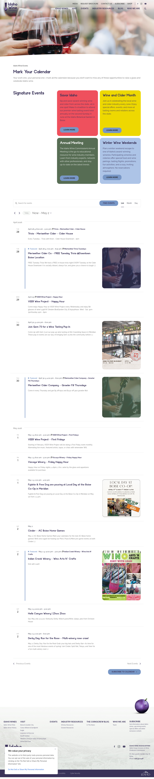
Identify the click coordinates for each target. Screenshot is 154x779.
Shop (129, 4)
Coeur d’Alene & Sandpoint (29, 729)
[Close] (55, 749)
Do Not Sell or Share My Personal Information (26, 769)
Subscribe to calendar (123, 673)
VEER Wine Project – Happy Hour (46, 303)
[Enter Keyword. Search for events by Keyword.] (56, 205)
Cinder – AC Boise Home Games (46, 532)
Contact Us (106, 4)
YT (145, 3)
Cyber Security (75, 775)
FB (138, 3)
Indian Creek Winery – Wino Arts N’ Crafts (52, 560)
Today (27, 215)
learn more (69, 132)
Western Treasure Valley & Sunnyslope (33, 740)
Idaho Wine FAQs (9, 727)
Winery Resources (67, 727)
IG (141, 3)
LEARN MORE (112, 179)
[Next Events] (19, 214)
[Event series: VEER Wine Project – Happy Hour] (49, 299)
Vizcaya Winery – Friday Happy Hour (48, 463)
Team (115, 727)
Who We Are (133, 8)
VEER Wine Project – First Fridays (46, 441)
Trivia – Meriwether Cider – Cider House (50, 235)
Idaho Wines (61, 8)
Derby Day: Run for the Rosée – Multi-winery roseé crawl (58, 640)
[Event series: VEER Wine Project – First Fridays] (65, 437)
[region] (31, 760)
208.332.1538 (138, 760)
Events (84, 8)
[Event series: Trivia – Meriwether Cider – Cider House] (68, 231)
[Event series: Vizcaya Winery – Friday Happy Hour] (66, 459)
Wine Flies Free (25, 743)
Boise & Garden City (27, 727)
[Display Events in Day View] (136, 205)
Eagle (22, 732)
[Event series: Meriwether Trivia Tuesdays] (74, 251)
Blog (120, 8)
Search (145, 8)
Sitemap (32, 775)
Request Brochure (89, 4)
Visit (74, 8)
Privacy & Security (46, 775)
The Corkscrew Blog (98, 723)
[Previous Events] (14, 214)
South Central (24, 738)
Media (75, 4)
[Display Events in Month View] (129, 205)
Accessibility (61, 775)
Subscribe (120, 4)
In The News (91, 727)
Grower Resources (67, 729)
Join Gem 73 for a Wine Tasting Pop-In (49, 328)
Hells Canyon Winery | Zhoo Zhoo (47, 615)
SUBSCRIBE (134, 723)
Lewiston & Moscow (27, 735)
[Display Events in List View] (122, 205)
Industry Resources (103, 8)
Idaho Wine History (10, 729)
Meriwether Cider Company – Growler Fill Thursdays (57, 387)
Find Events (109, 205)
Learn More (112, 132)
